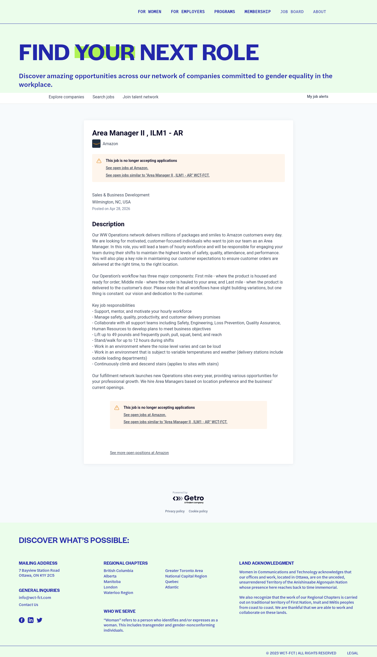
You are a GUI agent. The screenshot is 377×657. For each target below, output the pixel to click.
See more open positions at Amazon (139, 453)
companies (66, 96)
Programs (224, 12)
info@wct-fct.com (35, 597)
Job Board (292, 12)
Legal (352, 652)
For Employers (188, 12)
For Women (149, 12)
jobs (103, 96)
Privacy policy (175, 511)
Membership (258, 12)
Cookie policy (198, 511)
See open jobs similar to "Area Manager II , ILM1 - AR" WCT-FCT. (158, 175)
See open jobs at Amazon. (127, 168)
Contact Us (28, 604)
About (319, 12)
